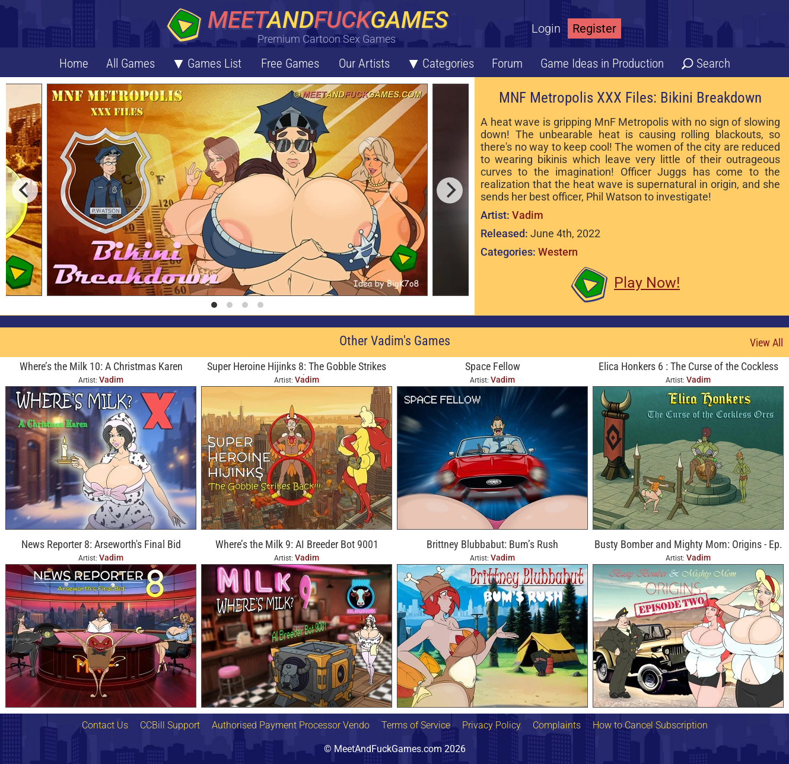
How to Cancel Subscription (650, 725)
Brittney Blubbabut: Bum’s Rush (492, 544)
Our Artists (364, 63)
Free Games (290, 63)
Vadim (527, 215)
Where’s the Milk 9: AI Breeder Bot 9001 (296, 544)
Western (558, 252)
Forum (507, 63)
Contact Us (105, 725)
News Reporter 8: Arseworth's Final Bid (101, 544)
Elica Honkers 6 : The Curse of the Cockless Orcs (688, 367)
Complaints (557, 725)
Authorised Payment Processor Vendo (291, 725)
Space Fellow (492, 366)
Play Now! (647, 282)
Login (546, 28)
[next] (450, 190)
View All (766, 342)
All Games (130, 63)
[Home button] (311, 26)
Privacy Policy (491, 725)
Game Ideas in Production (602, 63)
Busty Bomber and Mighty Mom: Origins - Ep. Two (688, 545)
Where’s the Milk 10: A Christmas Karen (101, 366)
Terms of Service (415, 725)
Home (73, 63)
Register (594, 28)
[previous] (25, 190)
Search (713, 63)
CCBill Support (170, 725)
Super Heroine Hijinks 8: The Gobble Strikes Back (296, 367)
